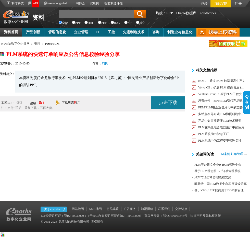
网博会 (80, 3)
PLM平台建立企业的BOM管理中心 (217, 164)
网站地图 (78, 209)
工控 (111, 32)
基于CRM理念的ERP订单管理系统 (217, 171)
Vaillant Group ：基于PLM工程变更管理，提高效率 (222, 94)
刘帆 (105, 63)
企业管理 (81, 32)
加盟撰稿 (147, 209)
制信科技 (17, 3)
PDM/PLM (52, 44)
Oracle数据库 (186, 13)
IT (98, 32)
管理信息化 (57, 32)
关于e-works (52, 209)
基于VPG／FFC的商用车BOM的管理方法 (222, 190)
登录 (204, 4)
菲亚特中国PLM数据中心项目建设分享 (220, 184)
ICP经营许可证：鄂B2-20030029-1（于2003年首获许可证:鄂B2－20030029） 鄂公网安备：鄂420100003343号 (114, 216)
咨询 (155, 32)
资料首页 (11, 32)
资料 (38, 17)
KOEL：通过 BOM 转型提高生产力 (221, 81)
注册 (238, 4)
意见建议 (113, 209)
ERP (169, 13)
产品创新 (33, 32)
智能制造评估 (113, 3)
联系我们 (164, 209)
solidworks (208, 13)
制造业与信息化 (179, 32)
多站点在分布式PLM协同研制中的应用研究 (222, 114)
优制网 (94, 3)
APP (36, 3)
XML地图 (95, 209)
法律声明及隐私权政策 (205, 216)
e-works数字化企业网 (15, 44)
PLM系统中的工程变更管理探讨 (219, 140)
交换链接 (181, 209)
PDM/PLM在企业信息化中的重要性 (222, 107)
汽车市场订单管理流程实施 (212, 177)
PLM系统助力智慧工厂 (213, 134)
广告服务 (130, 209)
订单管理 (237, 154)
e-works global (57, 3)
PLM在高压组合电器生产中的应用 (221, 127)
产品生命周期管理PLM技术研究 (219, 120)
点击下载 (168, 102)
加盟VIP (220, 4)
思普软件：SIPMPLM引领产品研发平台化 (222, 101)
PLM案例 (224, 154)
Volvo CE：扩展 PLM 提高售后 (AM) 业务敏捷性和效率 (222, 87)
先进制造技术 (133, 32)
